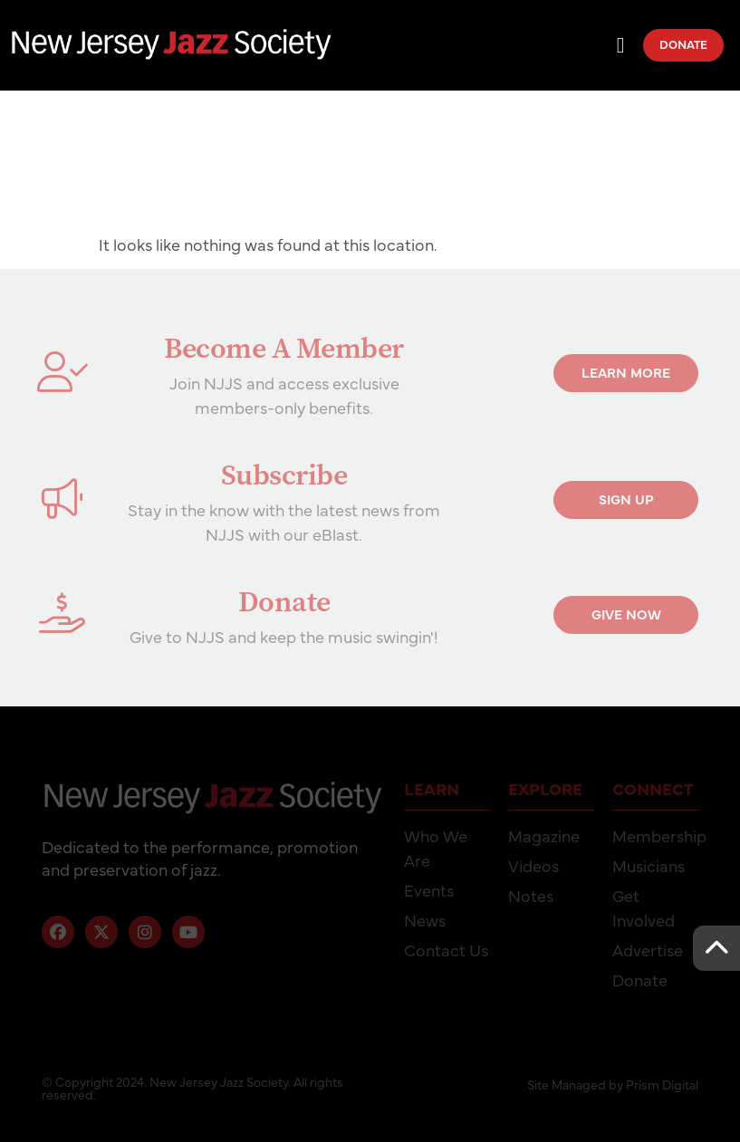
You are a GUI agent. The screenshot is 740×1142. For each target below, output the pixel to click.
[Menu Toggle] (621, 45)
